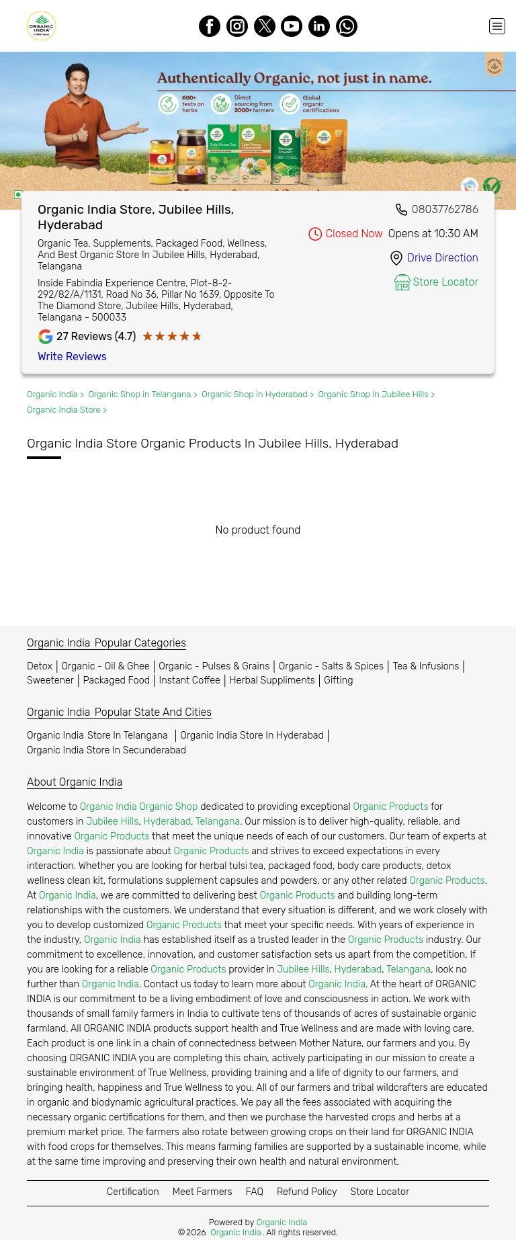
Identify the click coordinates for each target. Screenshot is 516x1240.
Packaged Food (116, 680)
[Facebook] (210, 26)
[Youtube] (292, 26)
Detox (39, 666)
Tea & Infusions (426, 666)
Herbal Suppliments (271, 680)
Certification (133, 1192)
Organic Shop (168, 807)
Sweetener (50, 680)
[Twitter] (265, 26)
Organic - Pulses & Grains (214, 666)
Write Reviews (72, 356)
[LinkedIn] (319, 26)
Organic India (99, 735)
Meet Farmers (202, 1192)
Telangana (218, 821)
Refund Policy (307, 1192)
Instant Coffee (189, 680)
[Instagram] (237, 26)
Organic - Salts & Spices (331, 666)
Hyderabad (167, 821)
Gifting (338, 680)
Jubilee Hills (112, 821)
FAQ (254, 1192)
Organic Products (390, 807)
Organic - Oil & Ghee (106, 666)
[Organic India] (44, 26)
